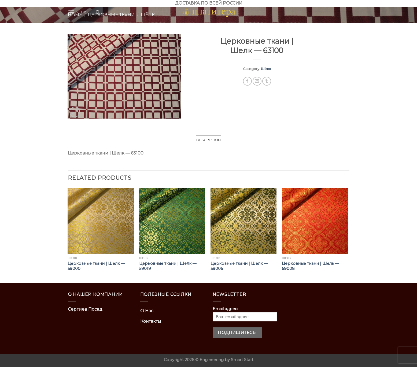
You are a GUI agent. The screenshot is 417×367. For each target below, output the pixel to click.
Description (208, 140)
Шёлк (266, 69)
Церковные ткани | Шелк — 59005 (239, 266)
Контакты (150, 321)
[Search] (98, 12)
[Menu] (78, 12)
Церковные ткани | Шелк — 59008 (310, 266)
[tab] (208, 140)
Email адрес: (245, 313)
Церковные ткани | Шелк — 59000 (96, 266)
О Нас (146, 310)
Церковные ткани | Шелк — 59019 (167, 266)
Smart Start (242, 359)
